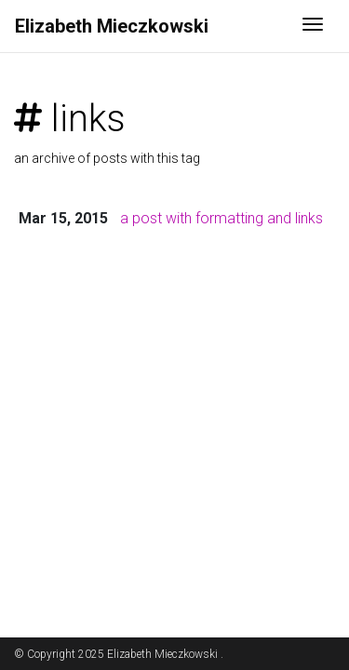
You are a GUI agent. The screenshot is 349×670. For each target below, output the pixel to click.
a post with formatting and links (221, 218)
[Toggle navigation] (312, 26)
